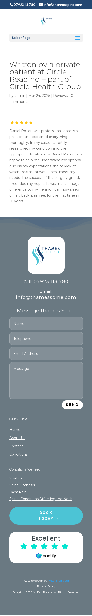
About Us (17, 438)
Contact (16, 446)
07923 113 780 (51, 281)
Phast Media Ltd (58, 580)
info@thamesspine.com (46, 297)
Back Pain (17, 492)
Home (14, 430)
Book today (45, 516)
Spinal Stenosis (22, 485)
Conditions (18, 454)
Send (72, 404)
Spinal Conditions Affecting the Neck (40, 499)
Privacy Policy (46, 586)
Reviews (60, 95)
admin (19, 95)
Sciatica (15, 478)
